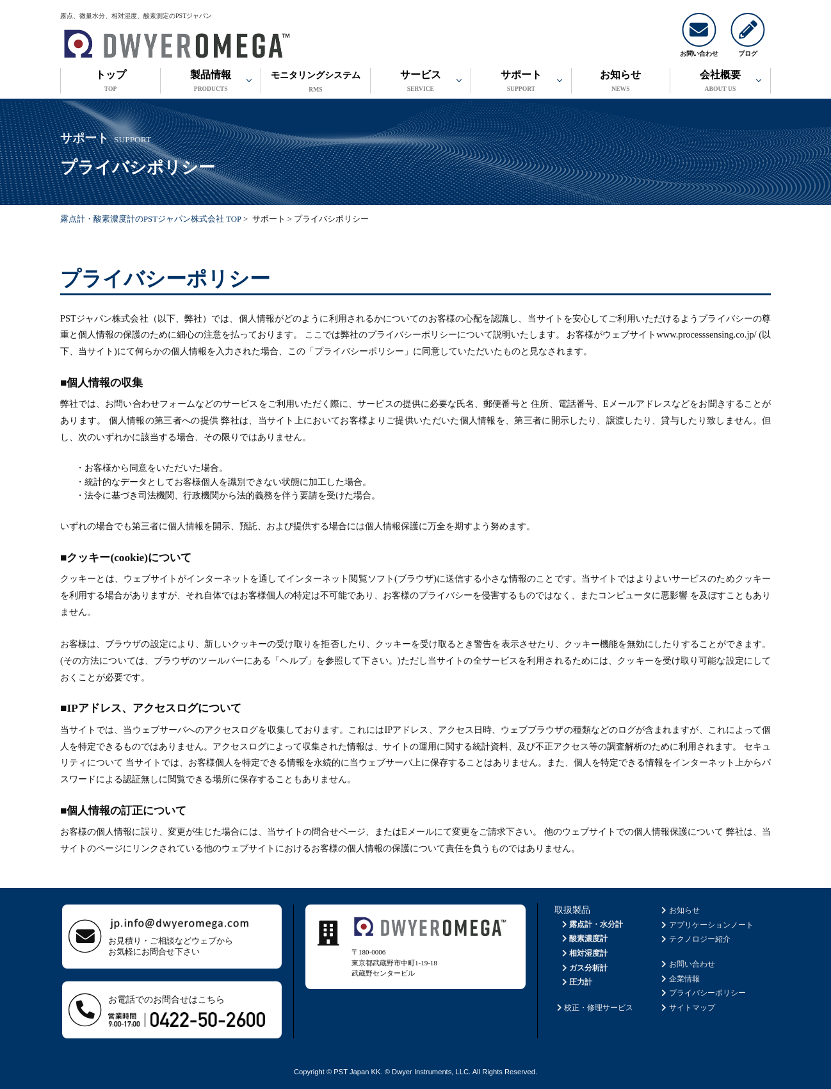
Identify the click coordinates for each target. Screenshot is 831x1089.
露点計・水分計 (591, 924)
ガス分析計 (584, 967)
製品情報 (211, 82)
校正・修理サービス (593, 1007)
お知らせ (621, 82)
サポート (521, 82)
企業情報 (679, 978)
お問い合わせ (687, 964)
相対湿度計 (584, 953)
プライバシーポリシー (702, 992)
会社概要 (720, 82)
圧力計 (576, 982)
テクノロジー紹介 (694, 939)
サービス (421, 82)
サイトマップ (687, 1007)
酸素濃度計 (584, 938)
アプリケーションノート (706, 925)
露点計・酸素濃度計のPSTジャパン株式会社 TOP (150, 219)
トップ (110, 82)
